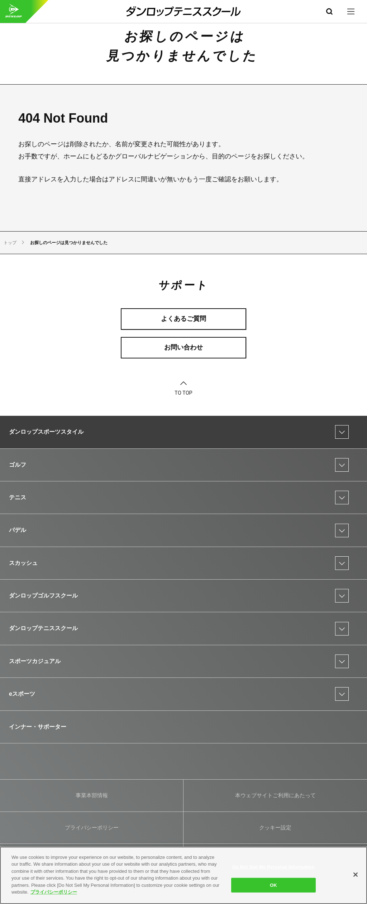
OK (273, 885)
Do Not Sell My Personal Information (273, 867)
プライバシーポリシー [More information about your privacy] (53, 892)
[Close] (355, 874)
